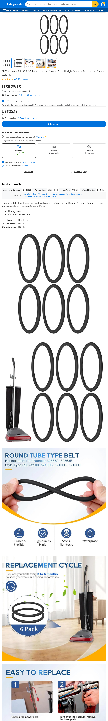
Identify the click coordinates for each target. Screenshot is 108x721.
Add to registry (79, 171)
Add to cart (54, 124)
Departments (10, 10)
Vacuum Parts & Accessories (70, 193)
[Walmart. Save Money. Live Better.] (13, 4)
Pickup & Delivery (73, 10)
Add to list (27, 171)
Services (25, 10)
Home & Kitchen (29, 193)
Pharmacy (89, 10)
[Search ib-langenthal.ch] (58, 4)
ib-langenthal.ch (30, 100)
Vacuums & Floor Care (47, 193)
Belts (54, 196)
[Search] (95, 4)
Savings (36, 10)
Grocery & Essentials (52, 10)
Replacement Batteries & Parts (37, 196)
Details (25, 166)
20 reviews (23, 79)
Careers (101, 10)
